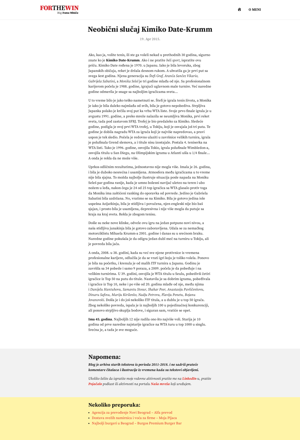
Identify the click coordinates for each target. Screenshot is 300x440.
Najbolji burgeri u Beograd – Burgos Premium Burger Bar (137, 423)
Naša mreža (160, 384)
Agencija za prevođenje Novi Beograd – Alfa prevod (132, 412)
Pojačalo (95, 384)
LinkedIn (189, 378)
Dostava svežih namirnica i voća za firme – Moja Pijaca (134, 418)
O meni (255, 10)
